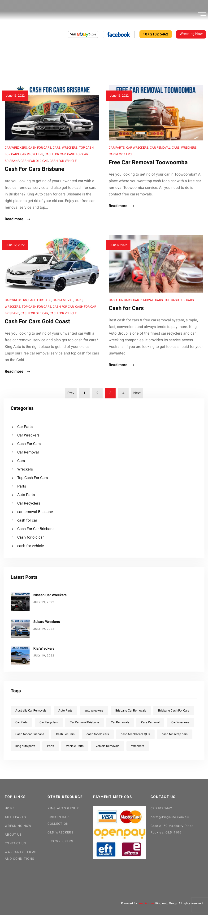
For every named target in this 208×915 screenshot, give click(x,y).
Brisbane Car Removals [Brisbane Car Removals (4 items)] (130, 710)
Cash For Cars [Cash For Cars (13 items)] (65, 734)
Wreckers (70, 147)
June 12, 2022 (15, 245)
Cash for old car (34, 161)
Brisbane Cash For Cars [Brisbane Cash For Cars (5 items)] (173, 710)
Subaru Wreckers (46, 621)
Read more (17, 219)
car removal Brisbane (35, 512)
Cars (57, 147)
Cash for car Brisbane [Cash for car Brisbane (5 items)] (29, 734)
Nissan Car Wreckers (50, 595)
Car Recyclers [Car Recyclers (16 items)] (48, 722)
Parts (21, 486)
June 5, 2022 (118, 245)
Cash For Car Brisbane (36, 529)
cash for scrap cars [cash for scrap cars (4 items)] (175, 734)
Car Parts (117, 147)
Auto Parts (26, 495)
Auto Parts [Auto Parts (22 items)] (65, 710)
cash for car (55, 154)
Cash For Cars (39, 147)
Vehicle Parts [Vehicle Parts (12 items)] (75, 746)
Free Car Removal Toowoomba (148, 162)
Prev (70, 393)
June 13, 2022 (15, 95)
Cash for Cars (126, 308)
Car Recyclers (31, 154)
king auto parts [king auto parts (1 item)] (25, 746)
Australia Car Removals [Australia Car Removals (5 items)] (31, 710)
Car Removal (160, 147)
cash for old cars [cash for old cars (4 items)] (98, 734)
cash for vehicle (63, 161)
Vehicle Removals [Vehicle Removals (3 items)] (107, 746)
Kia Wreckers (43, 648)
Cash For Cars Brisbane (34, 169)
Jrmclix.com (146, 903)
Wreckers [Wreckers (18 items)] (137, 746)
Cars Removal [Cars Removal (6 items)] (150, 722)
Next (137, 393)
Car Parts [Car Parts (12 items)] (21, 722)
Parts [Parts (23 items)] (50, 746)
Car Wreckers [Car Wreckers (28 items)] (180, 722)
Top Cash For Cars (36, 306)
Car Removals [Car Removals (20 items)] (120, 722)
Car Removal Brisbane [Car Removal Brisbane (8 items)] (84, 722)
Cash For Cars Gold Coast (37, 321)
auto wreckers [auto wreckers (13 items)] (94, 710)
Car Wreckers (16, 147)
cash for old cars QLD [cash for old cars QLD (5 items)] (135, 734)
